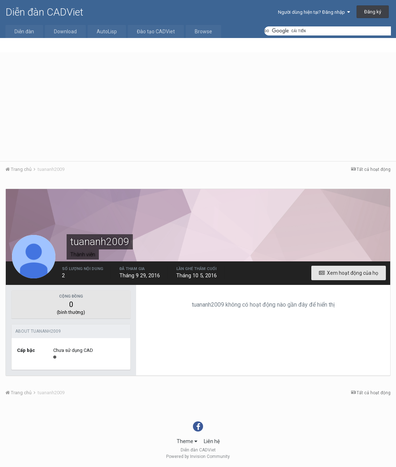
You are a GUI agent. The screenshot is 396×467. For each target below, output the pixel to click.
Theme (187, 441)
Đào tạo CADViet (156, 31)
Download (65, 31)
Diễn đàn (24, 31)
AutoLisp (107, 31)
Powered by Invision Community (198, 456)
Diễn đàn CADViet (44, 12)
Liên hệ (212, 441)
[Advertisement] (198, 106)
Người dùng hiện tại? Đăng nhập (314, 12)
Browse (203, 31)
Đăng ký (372, 11)
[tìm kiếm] (327, 30)
